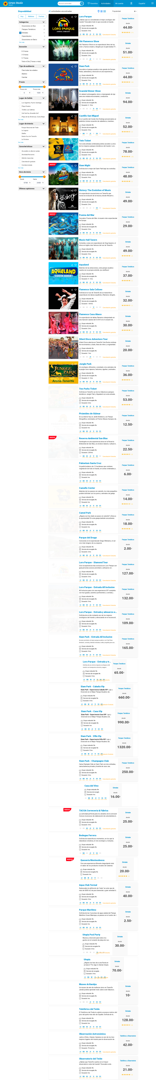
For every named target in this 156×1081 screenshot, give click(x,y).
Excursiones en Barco (29, 40)
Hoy (21, 16)
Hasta (35, 179)
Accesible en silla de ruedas (31, 151)
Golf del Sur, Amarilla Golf (30, 113)
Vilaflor (24, 133)
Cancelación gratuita (28, 161)
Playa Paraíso (26, 106)
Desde (22, 179)
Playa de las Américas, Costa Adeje (33, 117)
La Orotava (25, 139)
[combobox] (124, 11)
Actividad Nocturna (28, 154)
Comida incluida (27, 165)
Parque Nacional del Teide (30, 127)
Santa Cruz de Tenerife (29, 136)
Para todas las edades (30, 70)
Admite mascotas (27, 158)
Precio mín (23, 89)
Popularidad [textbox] (124, 11)
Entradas (25, 33)
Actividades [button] (105, 3)
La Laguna (25, 130)
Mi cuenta (119, 3)
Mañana (31, 16)
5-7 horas (25, 58)
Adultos (24, 74)
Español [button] (142, 3)
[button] (131, 3)
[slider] (20, 87)
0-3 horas (25, 51)
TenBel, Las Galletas (28, 110)
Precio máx (36, 89)
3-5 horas (25, 55)
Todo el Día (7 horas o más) (31, 61)
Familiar (24, 77)
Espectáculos (26, 36)
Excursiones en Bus (29, 26)
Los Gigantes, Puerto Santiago (32, 103)
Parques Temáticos (29, 29)
